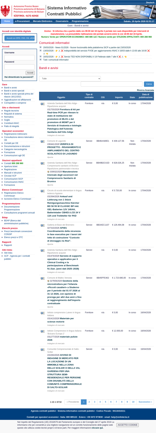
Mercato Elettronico (42, 21)
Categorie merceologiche (15, 149)
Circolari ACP (10, 176)
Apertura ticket (10, 166)
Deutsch (150, 2)
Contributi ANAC (11, 123)
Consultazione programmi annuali (19, 213)
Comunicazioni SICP (13, 179)
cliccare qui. (97, 428)
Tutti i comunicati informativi (56, 60)
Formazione (9, 152)
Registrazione (10, 169)
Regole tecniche (11, 111)
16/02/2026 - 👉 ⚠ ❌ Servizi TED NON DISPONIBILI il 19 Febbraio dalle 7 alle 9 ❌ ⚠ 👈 (85, 57)
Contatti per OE (11, 143)
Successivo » (145, 402)
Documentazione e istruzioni (17, 146)
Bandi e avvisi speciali (14, 91)
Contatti (13, 163)
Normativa (9, 117)
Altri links (8, 253)
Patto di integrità (11, 126)
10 (133, 402)
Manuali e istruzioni (13, 173)
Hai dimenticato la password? (18, 77)
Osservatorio (62, 21)
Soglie (7, 120)
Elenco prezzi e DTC (13, 237)
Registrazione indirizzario (15, 134)
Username (9, 52)
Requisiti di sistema (13, 114)
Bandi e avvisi (10, 87)
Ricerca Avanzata (145, 90)
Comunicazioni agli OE (14, 155)
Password (9, 62)
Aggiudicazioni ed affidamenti (17, 100)
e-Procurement (22, 21)
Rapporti (8, 245)
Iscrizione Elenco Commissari (17, 199)
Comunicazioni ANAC (14, 182)
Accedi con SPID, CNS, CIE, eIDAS (21, 38)
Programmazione (80, 21)
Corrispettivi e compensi (15, 103)
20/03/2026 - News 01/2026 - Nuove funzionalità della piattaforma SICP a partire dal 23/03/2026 (87, 47)
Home (7, 21)
